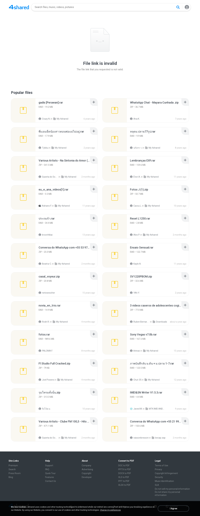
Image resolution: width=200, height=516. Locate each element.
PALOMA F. (46, 351)
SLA (157, 485)
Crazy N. (44, 119)
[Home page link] (19, 7)
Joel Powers (46, 380)
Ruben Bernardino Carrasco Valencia (140, 322)
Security (159, 477)
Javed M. (136, 408)
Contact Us (50, 481)
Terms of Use (161, 465)
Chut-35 (135, 380)
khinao (135, 351)
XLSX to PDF (124, 485)
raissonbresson (139, 437)
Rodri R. (44, 322)
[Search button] (178, 7)
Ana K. (135, 119)
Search (12, 469)
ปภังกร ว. (136, 148)
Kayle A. (135, 264)
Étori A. (135, 177)
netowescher (47, 293)
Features (49, 477)
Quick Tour (50, 473)
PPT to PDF (123, 481)
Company (86, 465)
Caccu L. (136, 206)
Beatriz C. (45, 264)
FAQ (47, 469)
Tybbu (43, 148)
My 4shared (60, 119)
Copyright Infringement (166, 473)
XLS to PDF (123, 477)
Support (49, 465)
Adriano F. (45, 206)
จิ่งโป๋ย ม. (45, 408)
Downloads (160, 322)
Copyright (86, 473)
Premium (13, 465)
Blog (11, 477)
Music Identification (164, 481)
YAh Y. (135, 293)
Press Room (15, 473)
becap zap (158, 437)
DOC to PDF (124, 465)
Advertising (87, 469)
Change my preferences (110, 510)
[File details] (23, 110)
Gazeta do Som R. (48, 177)
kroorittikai (45, 235)
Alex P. (135, 235)
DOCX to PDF (124, 473)
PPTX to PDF (124, 469)
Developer (87, 477)
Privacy (158, 469)
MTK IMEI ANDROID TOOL (155, 408)
